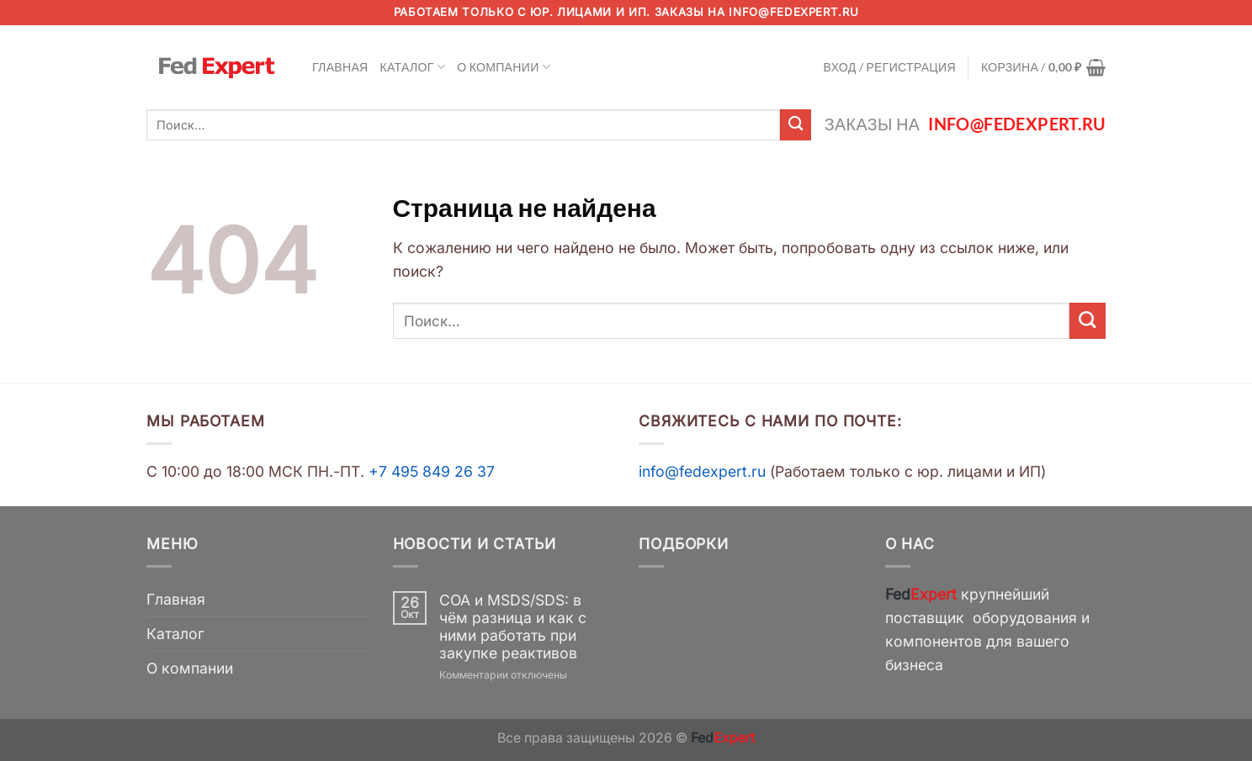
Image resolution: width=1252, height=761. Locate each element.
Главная (340, 67)
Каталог (413, 67)
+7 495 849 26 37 (432, 471)
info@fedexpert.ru (793, 11)
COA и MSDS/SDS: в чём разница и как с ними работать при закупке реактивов (512, 626)
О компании (503, 67)
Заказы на (965, 124)
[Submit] (795, 124)
